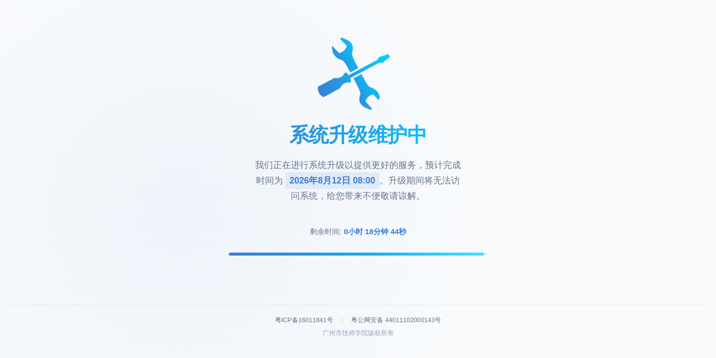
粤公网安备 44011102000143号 (396, 320)
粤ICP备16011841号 (304, 320)
